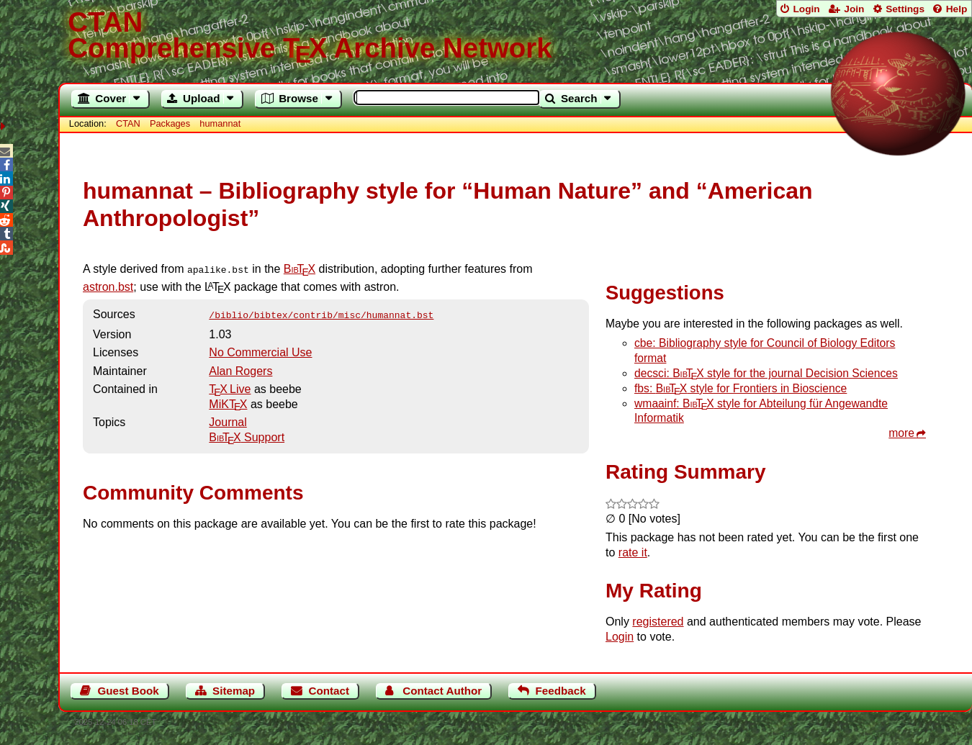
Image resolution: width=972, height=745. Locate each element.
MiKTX (228, 401)
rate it (632, 552)
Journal (227, 419)
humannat (219, 123)
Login (806, 9)
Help (957, 9)
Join (854, 9)
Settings (905, 9)
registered (657, 621)
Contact (328, 691)
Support (246, 434)
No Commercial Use (260, 349)
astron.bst (108, 285)
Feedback (561, 691)
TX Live (230, 386)
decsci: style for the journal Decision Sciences (766, 373)
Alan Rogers (240, 368)
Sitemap (233, 691)
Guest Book (128, 691)
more (901, 433)
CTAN (128, 123)
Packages (171, 123)
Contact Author (442, 691)
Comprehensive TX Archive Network (515, 36)
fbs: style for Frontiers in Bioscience (740, 388)
